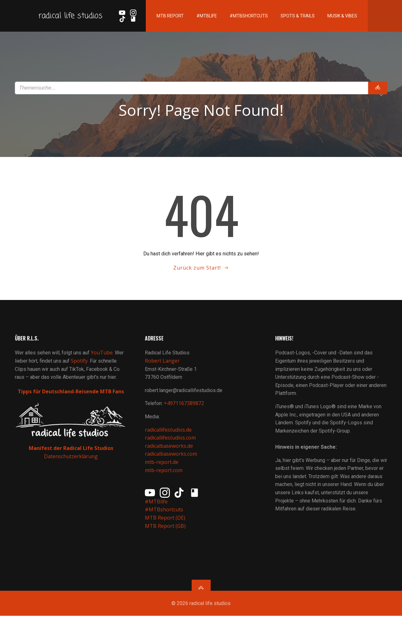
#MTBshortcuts (242, 22)
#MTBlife (200, 22)
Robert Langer (162, 365)
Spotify (80, 365)
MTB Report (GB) (166, 530)
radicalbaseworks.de (169, 450)
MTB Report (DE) (165, 522)
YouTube (103, 357)
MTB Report (163, 22)
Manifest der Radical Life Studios (71, 452)
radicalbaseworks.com (171, 458)
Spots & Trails (291, 22)
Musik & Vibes (336, 22)
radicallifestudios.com (170, 442)
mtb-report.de (162, 467)
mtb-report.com (164, 475)
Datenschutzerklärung (71, 461)
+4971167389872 (184, 408)
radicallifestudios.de (168, 434)
